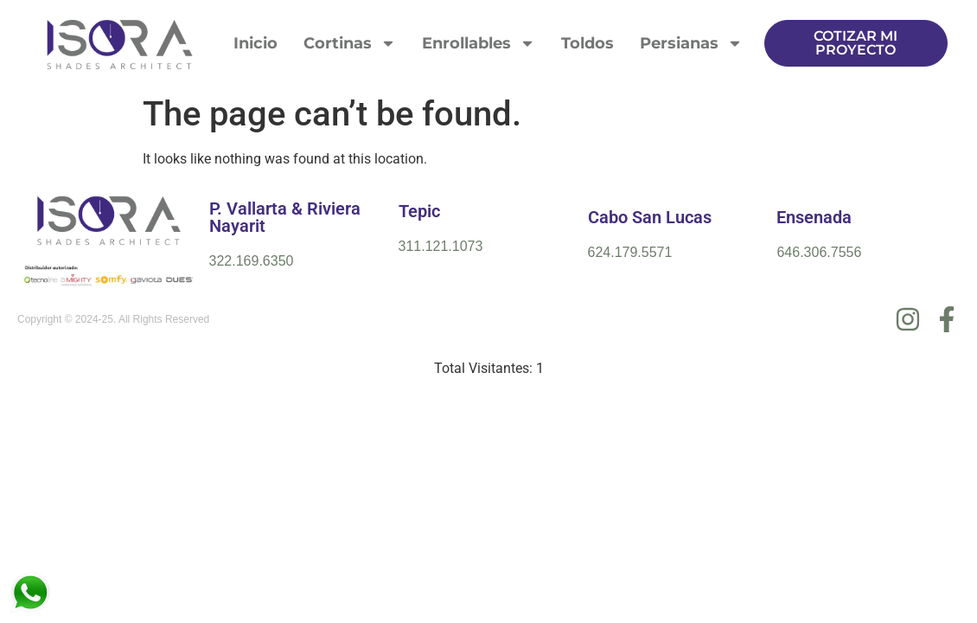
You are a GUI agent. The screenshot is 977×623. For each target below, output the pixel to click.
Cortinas (349, 43)
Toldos (587, 43)
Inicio (255, 43)
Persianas (691, 43)
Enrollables (478, 43)
